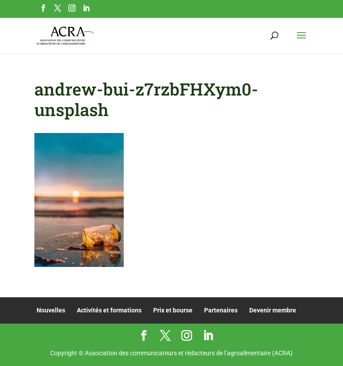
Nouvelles (51, 310)
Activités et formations (109, 310)
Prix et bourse (172, 310)
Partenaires (221, 310)
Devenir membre (272, 310)
